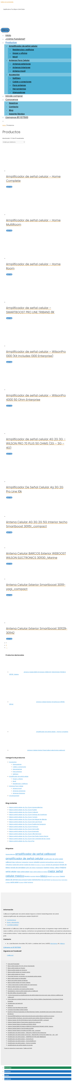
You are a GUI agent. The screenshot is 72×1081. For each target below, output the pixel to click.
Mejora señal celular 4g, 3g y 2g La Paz (21, 841)
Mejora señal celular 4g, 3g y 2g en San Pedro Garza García (28, 836)
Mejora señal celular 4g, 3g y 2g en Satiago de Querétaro (28, 814)
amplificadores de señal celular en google (20, 1045)
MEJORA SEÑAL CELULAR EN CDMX (17, 992)
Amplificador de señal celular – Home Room (20, 1038)
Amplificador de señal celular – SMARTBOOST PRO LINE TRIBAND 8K (27, 1036)
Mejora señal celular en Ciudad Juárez (19, 972)
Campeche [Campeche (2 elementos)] (24, 862)
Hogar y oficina (20, 52)
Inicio (8, 34)
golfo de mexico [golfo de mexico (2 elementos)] (31, 867)
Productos (11, 42)
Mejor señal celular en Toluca (16, 974)
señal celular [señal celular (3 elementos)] (14, 882)
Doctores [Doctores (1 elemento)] (43, 864)
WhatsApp (7, 1067)
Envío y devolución (13, 922)
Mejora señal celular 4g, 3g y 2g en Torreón (23, 817)
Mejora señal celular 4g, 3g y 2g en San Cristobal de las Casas (29, 838)
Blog (11, 109)
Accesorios (15, 74)
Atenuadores (19, 92)
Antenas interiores (21, 67)
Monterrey (53, 943)
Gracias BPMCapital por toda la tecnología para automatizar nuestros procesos (31, 1015)
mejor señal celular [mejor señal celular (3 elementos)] (23, 871)
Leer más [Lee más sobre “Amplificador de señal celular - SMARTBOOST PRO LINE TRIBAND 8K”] (9, 318)
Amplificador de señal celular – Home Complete (22, 1042)
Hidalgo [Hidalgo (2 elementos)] (52, 867)
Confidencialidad (12, 924)
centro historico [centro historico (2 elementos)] (59, 862)
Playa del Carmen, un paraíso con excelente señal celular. (25, 976)
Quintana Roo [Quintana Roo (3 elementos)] (36, 879)
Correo (6, 1075)
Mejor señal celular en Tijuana (16, 967)
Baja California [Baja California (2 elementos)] (16, 862)
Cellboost (10, 955)
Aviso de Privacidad (13, 963)
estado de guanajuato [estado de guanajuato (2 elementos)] (52, 864)
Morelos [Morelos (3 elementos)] (27, 876)
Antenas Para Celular (20, 60)
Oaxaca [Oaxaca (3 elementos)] (62, 876)
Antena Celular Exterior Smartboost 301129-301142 (22, 1024)
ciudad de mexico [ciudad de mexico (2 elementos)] (29, 864)
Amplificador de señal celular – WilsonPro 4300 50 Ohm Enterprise (27, 1032)
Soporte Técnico (17, 113)
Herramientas (19, 88)
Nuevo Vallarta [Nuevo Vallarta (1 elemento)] (55, 876)
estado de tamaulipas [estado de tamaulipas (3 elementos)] (18, 867)
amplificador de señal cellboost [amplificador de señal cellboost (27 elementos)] (35, 853)
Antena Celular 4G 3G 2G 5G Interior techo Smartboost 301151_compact (28, 1020)
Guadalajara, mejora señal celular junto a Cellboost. (23, 990)
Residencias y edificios (23, 49)
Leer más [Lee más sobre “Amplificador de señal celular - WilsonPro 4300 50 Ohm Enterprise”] (9, 405)
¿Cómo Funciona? (15, 38)
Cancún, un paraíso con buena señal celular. (21, 988)
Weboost (10, 1005)
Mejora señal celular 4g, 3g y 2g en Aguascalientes (26, 807)
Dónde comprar (14, 95)
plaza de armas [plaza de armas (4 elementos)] (12, 879)
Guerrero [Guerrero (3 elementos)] (47, 867)
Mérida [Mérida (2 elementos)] (38, 876)
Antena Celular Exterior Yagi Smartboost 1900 (21, 1028)
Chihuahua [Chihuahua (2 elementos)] (9, 864)
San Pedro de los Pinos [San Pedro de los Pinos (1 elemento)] (55, 879)
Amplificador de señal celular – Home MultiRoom (22, 1040)
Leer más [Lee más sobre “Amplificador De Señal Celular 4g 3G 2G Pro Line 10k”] (9, 497)
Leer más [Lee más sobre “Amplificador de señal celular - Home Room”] (9, 274)
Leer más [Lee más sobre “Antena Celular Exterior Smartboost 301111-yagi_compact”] (9, 595)
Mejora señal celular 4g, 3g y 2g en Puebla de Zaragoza (27, 824)
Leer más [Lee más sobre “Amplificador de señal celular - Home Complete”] (9, 186)
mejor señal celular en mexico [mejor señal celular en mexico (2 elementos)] (38, 871)
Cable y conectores (22, 81)
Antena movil (19, 70)
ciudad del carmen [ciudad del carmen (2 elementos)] (18, 864)
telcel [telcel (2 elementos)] (25, 882)
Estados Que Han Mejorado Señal (17, 1007)
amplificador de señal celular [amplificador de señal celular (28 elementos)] (24, 858)
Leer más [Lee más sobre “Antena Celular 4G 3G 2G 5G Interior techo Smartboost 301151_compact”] (9, 532)
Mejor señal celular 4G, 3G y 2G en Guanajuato (21, 965)
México (62, 943)
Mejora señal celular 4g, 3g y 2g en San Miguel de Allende (28, 819)
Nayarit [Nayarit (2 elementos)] (50, 876)
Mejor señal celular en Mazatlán (17, 978)
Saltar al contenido (7, 2)
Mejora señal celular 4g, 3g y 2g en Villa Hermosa (25, 833)
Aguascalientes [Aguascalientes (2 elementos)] (10, 854)
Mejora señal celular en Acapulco (17, 986)
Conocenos (12, 99)
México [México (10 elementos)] (43, 875)
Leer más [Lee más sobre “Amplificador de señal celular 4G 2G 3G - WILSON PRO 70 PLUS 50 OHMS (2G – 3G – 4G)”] (9, 453)
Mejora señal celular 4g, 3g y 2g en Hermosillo (24, 829)
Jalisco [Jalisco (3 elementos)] (57, 867)
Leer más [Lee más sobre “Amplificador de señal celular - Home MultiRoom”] (9, 230)
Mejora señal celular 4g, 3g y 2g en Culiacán (23, 812)
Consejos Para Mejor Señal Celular (18, 1009)
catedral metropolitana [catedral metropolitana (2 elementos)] (47, 862)
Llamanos (7, 1071)
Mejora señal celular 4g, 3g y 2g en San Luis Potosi (25, 821)
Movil (15, 56)
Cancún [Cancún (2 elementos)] (31, 862)
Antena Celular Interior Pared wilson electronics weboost (24, 1022)
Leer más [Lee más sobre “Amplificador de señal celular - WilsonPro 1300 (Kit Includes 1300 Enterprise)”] (9, 362)
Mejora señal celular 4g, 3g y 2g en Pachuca (23, 826)
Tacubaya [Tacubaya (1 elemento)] (21, 882)
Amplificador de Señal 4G (15, 1003)
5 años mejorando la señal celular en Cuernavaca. (22, 984)
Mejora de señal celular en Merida (18, 980)
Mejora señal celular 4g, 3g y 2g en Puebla (23, 809)
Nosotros (13, 102)
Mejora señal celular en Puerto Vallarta (19, 982)
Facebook (7, 1078)
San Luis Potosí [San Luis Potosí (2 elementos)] (45, 879)
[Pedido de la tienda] (13, 141)
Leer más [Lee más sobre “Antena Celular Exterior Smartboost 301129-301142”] (9, 638)
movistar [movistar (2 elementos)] (33, 876)
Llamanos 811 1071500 (16, 116)
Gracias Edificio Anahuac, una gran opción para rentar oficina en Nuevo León (30, 1017)
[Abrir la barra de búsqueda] (2, 25)
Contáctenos (11, 920)
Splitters (17, 77)
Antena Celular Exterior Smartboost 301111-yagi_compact (24, 1030)
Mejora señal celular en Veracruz (17, 969)
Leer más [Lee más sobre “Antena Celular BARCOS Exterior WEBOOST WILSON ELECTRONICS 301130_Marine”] (9, 563)
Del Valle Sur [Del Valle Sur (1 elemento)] (38, 864)
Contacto (13, 106)
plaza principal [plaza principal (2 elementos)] (22, 879)
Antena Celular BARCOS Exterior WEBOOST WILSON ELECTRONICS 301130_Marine (30, 1026)
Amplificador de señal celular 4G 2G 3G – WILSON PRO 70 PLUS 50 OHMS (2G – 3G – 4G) (33, 1034)
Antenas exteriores (22, 63)
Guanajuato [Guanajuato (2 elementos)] (39, 867)
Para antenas (19, 85)
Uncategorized (14, 795)
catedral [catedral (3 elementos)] (36, 862)
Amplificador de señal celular (24, 45)
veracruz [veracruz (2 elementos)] (30, 882)
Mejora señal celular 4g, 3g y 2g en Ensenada (24, 831)
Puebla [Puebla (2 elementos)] (29, 879)
